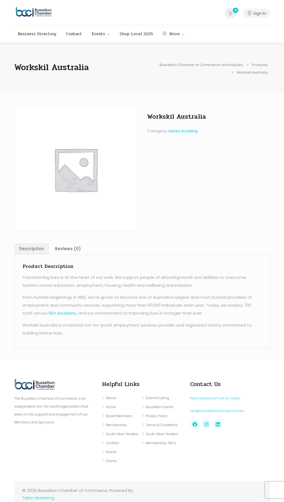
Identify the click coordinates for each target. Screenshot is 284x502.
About (111, 398)
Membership (116, 425)
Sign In (256, 13)
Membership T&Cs (161, 443)
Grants (111, 452)
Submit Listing (157, 398)
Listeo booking (183, 131)
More (171, 34)
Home (111, 407)
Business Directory (37, 34)
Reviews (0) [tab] (68, 249)
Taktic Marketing (38, 498)
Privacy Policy (157, 416)
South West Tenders (122, 434)
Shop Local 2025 (136, 34)
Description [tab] (31, 249)
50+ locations (62, 313)
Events (98, 34)
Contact (74, 34)
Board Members (119, 416)
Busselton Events (159, 407)
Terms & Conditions (162, 425)
